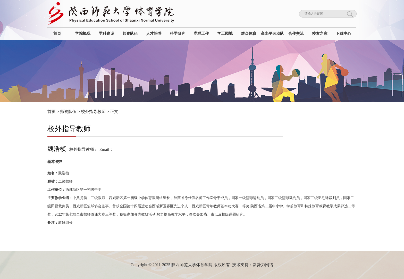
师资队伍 (68, 111)
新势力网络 (263, 264)
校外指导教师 (93, 111)
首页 (51, 111)
